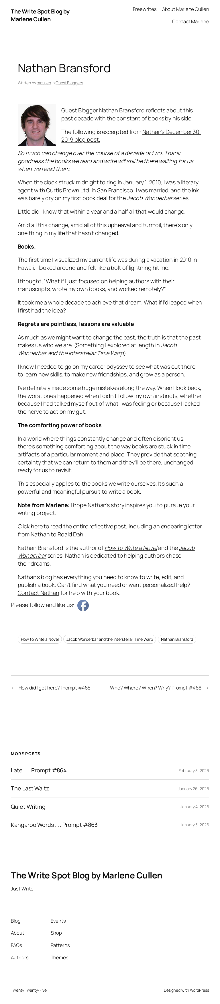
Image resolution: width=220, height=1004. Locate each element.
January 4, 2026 (194, 806)
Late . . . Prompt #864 (39, 770)
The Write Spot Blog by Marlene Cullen (40, 15)
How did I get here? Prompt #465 (55, 687)
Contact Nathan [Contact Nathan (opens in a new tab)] (39, 593)
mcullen (44, 82)
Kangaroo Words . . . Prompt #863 (54, 825)
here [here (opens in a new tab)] (37, 526)
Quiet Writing (28, 807)
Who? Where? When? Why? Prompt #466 (155, 687)
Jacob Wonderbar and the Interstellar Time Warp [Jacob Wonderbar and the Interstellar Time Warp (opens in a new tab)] (97, 349)
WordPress (199, 990)
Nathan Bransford (177, 639)
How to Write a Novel (40, 639)
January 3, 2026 (194, 824)
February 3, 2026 (194, 770)
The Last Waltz (30, 788)
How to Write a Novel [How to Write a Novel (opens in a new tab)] (131, 548)
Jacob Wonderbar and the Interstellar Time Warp (109, 639)
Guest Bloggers (69, 82)
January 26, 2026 (193, 788)
